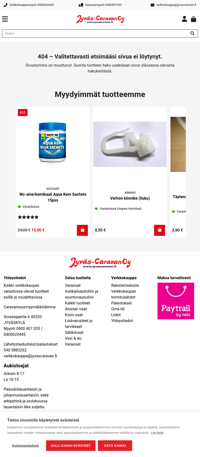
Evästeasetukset (25, 445)
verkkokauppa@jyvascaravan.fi (30, 356)
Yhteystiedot (122, 321)
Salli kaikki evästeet (71, 445)
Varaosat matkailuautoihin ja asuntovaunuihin (81, 291)
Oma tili (118, 309)
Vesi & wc (73, 338)
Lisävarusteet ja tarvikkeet (79, 324)
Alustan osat (76, 309)
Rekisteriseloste (125, 286)
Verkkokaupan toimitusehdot (123, 294)
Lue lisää (157, 432)
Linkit (116, 315)
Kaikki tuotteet (77, 303)
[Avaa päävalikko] (39, 19)
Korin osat (74, 315)
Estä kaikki (115, 445)
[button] (82, 230)
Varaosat (73, 344)
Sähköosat (74, 333)
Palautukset (121, 303)
